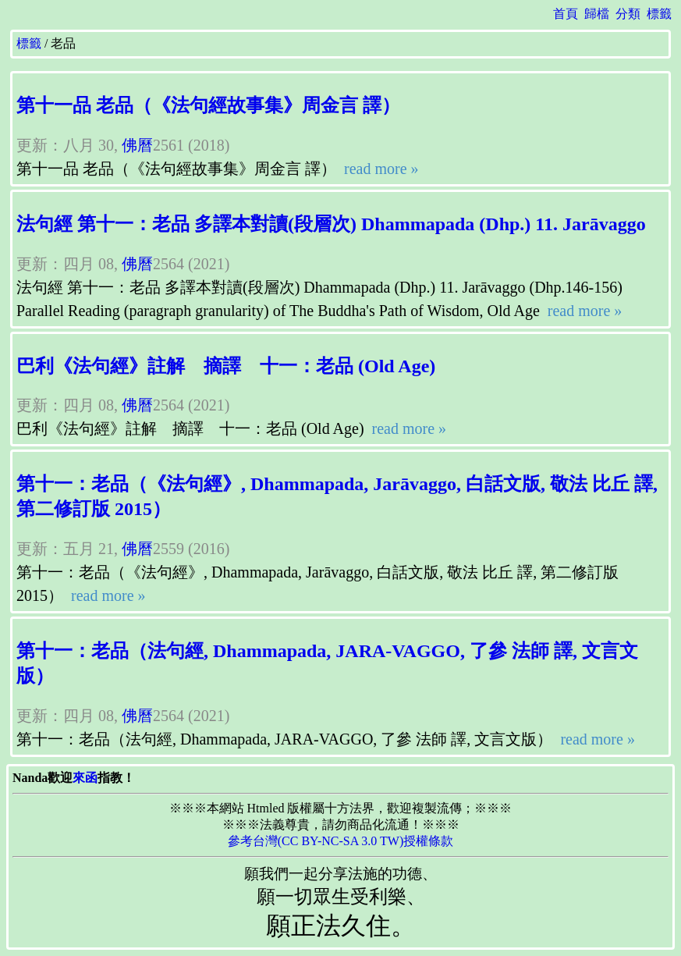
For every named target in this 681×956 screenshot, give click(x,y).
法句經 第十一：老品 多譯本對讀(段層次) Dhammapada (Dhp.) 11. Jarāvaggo (331, 224)
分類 (627, 13)
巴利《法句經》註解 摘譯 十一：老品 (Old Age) (225, 366)
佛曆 (137, 145)
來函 (85, 777)
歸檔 (596, 13)
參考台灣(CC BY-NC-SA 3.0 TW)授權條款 (341, 841)
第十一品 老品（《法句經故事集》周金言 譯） (208, 105)
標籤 (659, 13)
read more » (379, 168)
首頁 (565, 13)
